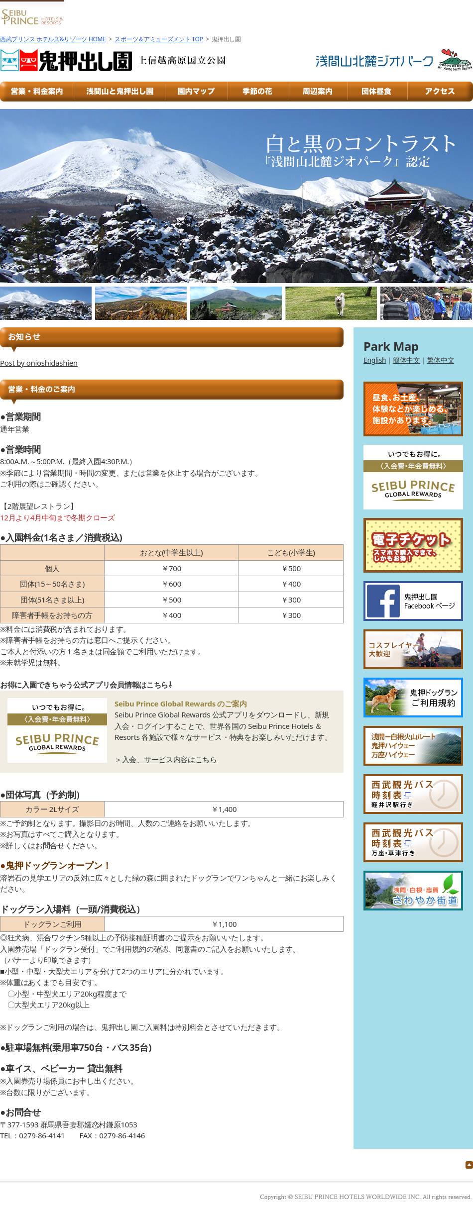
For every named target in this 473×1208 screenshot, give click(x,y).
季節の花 (258, 91)
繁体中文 (441, 360)
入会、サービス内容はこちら (169, 759)
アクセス (440, 91)
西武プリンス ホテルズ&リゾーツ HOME (53, 39)
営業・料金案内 (37, 91)
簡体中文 (406, 360)
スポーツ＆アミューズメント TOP (159, 39)
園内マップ (197, 91)
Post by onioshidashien (39, 363)
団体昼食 (378, 91)
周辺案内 (318, 91)
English (374, 360)
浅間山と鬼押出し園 (120, 91)
